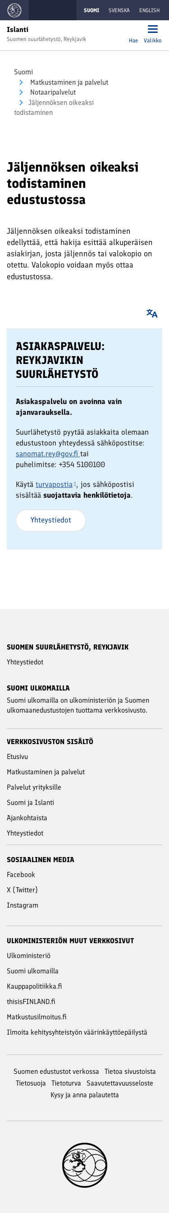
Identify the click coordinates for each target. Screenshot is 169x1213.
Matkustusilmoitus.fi (37, 1017)
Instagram (22, 905)
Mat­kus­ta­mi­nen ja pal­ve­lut (68, 82)
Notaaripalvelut (52, 92)
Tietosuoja (31, 1083)
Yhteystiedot (51, 519)
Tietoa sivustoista (130, 1071)
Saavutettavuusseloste (120, 1083)
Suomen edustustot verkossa (56, 1071)
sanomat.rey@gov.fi (48, 453)
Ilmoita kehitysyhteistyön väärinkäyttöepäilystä (77, 1032)
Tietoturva (66, 1083)
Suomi (23, 72)
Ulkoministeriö (28, 955)
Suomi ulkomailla (33, 971)
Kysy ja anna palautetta (84, 1094)
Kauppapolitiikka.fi (34, 986)
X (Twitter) (22, 890)
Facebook (21, 874)
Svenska (119, 10)
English (149, 10)
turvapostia (56, 484)
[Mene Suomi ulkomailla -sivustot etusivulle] (14, 10)
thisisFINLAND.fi (31, 1001)
